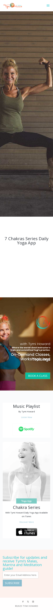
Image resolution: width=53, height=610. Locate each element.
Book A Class (37, 376)
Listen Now (26, 417)
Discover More (26, 522)
